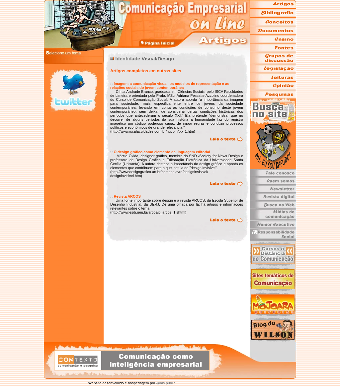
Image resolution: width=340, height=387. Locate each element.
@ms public (165, 383)
